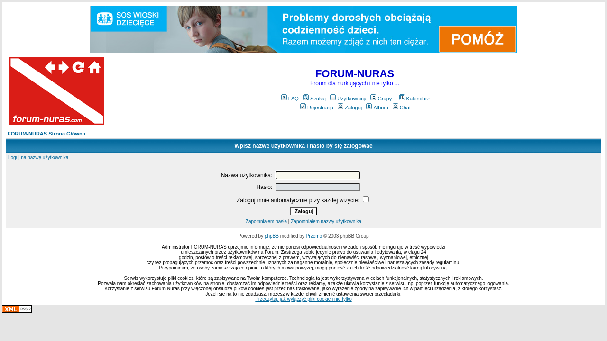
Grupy (381, 98)
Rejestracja (316, 107)
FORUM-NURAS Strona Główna (46, 133)
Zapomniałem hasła (266, 221)
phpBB (272, 236)
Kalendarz (414, 98)
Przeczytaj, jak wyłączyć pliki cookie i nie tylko (303, 299)
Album (377, 107)
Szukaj (314, 98)
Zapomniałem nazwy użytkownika (326, 221)
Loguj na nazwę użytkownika (38, 157)
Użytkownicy (348, 98)
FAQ (290, 98)
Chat (402, 107)
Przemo (314, 236)
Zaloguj (350, 107)
